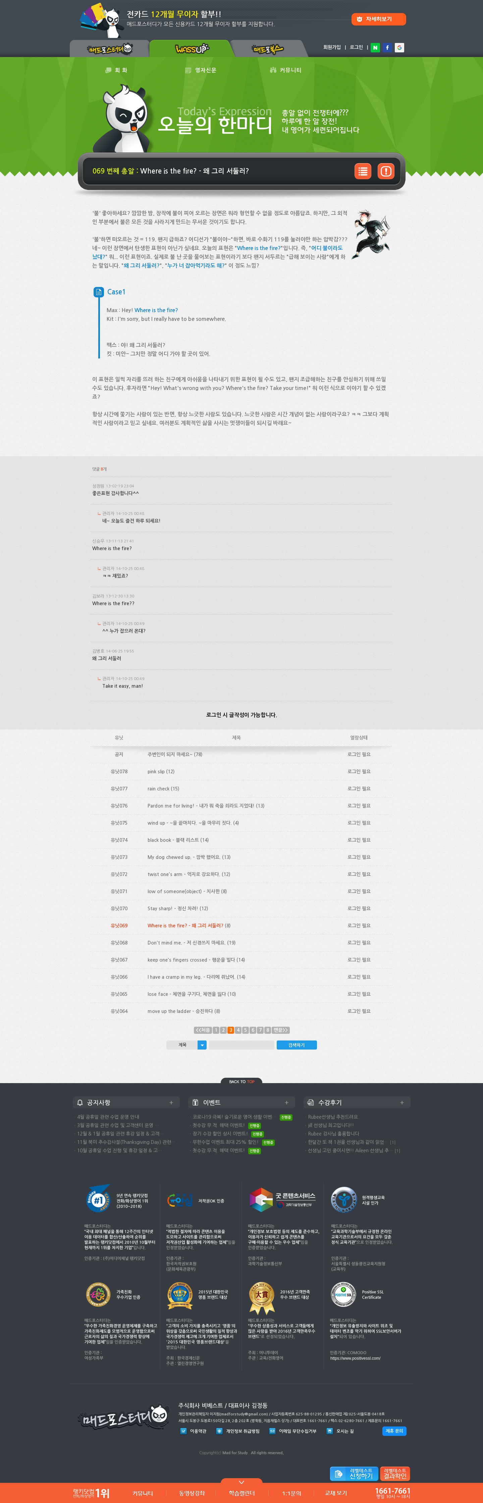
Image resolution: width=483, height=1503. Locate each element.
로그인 (356, 47)
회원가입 (332, 47)
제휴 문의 (394, 1431)
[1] (393, 1142)
